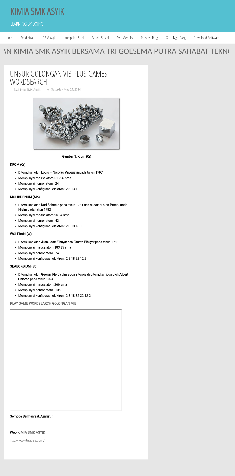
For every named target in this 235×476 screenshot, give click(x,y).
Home (8, 38)
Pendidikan (27, 38)
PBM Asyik (49, 38)
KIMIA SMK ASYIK (37, 11)
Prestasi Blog (149, 38)
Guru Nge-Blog (175, 38)
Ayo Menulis (125, 38)
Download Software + (208, 38)
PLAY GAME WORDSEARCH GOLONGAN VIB (43, 303)
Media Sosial (100, 38)
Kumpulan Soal (74, 38)
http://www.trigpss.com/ (27, 440)
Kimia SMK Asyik (29, 90)
